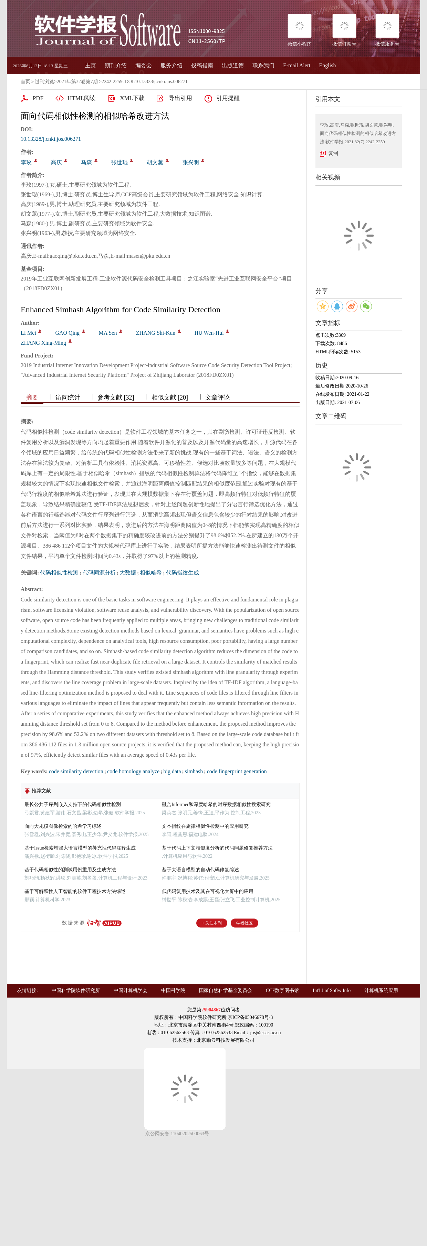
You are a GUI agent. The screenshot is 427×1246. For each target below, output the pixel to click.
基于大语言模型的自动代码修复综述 (200, 869)
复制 (333, 153)
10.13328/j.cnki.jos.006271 (51, 139)
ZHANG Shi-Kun (155, 333)
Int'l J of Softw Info (332, 990)
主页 (90, 65)
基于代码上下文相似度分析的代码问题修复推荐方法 (217, 848)
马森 (86, 162)
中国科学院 (173, 990)
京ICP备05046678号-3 (250, 1017)
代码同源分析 (99, 573)
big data (172, 771)
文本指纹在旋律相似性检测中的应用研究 (205, 826)
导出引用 (180, 98)
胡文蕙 (155, 162)
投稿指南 (202, 65)
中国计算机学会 (130, 990)
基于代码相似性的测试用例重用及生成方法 (70, 869)
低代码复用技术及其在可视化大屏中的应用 (207, 891)
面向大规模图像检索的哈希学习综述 (63, 826)
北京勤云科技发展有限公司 (225, 1040)
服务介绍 (171, 65)
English (327, 65)
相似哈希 (151, 573)
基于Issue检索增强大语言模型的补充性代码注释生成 (80, 848)
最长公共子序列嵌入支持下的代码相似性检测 (72, 804)
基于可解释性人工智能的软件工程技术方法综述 (75, 891)
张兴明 (191, 162)
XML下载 (132, 98)
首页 (25, 81)
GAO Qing (67, 333)
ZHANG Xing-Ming (43, 343)
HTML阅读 (81, 98)
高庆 (56, 162)
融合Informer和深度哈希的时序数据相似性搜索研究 (216, 804)
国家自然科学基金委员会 (225, 990)
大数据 (127, 573)
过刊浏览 (44, 81)
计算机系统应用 (381, 990)
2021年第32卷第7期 (77, 81)
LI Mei (28, 333)
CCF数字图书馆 (282, 990)
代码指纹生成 (182, 573)
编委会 (143, 65)
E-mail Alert (297, 65)
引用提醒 (228, 98)
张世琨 (119, 162)
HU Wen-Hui (209, 333)
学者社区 (244, 923)
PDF (38, 98)
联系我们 (263, 65)
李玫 (26, 162)
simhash (194, 771)
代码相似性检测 (59, 573)
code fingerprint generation (237, 771)
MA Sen (108, 333)
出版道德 (233, 65)
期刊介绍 (116, 65)
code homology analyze (133, 771)
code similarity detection (76, 771)
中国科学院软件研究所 (76, 990)
